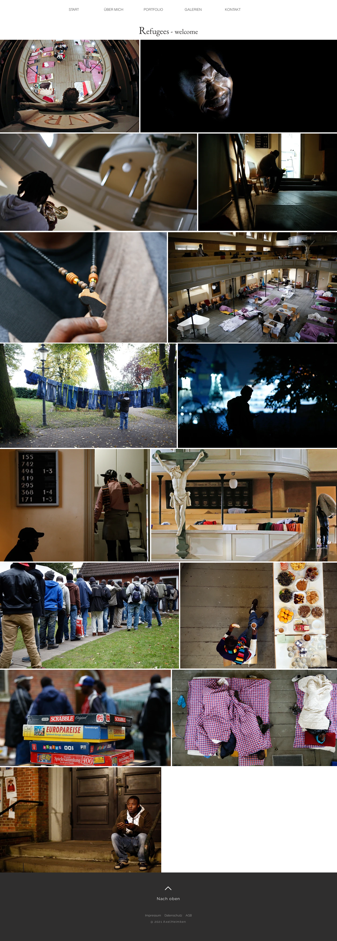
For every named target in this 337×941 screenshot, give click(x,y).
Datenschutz (173, 915)
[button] (193, 9)
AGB (189, 915)
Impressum (153, 915)
